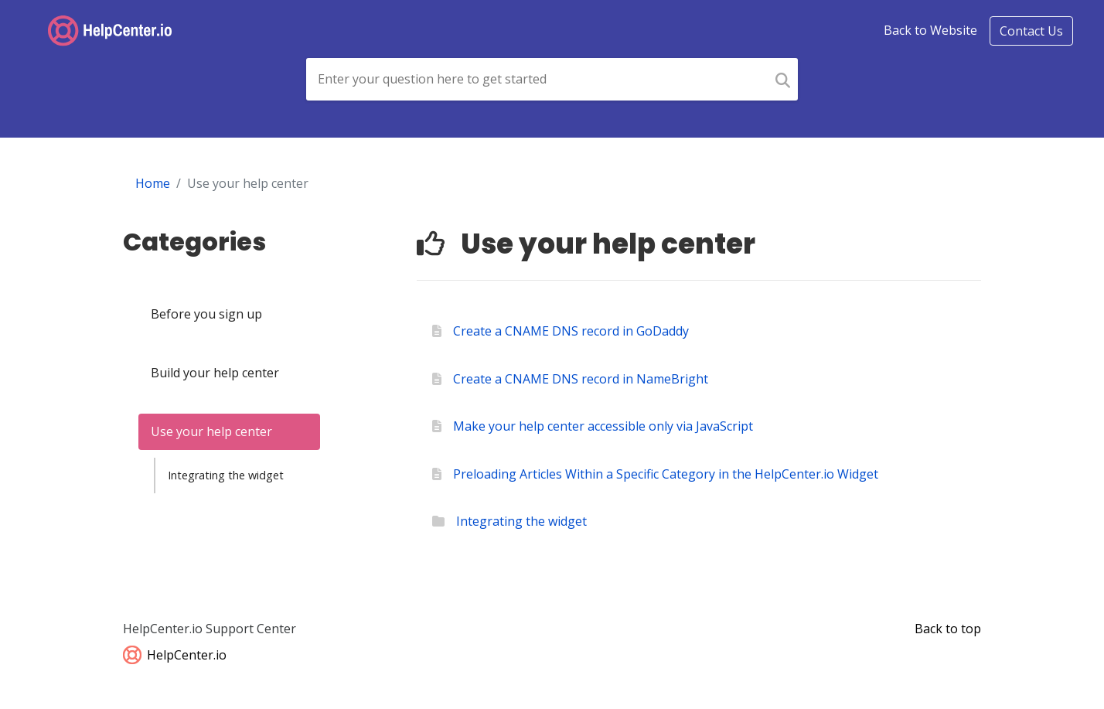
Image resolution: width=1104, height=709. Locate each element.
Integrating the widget (226, 475)
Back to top (948, 628)
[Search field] (537, 79)
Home (152, 183)
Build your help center (215, 372)
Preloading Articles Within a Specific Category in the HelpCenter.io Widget (665, 473)
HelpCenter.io (175, 654)
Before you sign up (206, 313)
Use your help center (211, 431)
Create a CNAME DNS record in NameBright (580, 378)
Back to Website (930, 30)
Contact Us (1031, 30)
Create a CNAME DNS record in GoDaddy (571, 330)
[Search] (783, 79)
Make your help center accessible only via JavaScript (603, 426)
